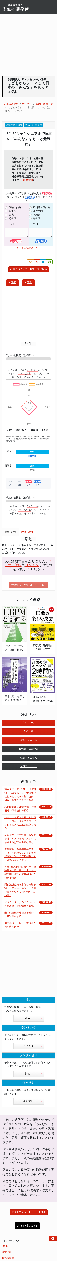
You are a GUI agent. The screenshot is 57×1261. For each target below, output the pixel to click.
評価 (12, 282)
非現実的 (38, 211)
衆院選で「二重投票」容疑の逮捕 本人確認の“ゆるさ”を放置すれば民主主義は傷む (20, 839)
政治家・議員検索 (28, 749)
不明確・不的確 (41, 207)
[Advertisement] (28, 45)
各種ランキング (28, 766)
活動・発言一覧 (28, 740)
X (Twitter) (27, 1226)
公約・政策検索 (28, 758)
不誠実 (36, 215)
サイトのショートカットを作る (29, 1212)
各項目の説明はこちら (28, 248)
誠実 (11, 215)
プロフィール (28, 722)
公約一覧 (28, 731)
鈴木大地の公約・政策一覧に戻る (28, 269)
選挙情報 (32, 1101)
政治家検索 (8, 1258)
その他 (12, 218)
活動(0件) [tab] (10, 532)
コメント (10, 224)
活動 (28, 282)
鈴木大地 (28, 180)
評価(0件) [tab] (27, 532)
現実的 (12, 211)
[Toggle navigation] (51, 7)
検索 (33, 1018)
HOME (5, 1246)
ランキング (32, 1046)
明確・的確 (15, 207)
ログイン (32, 565)
